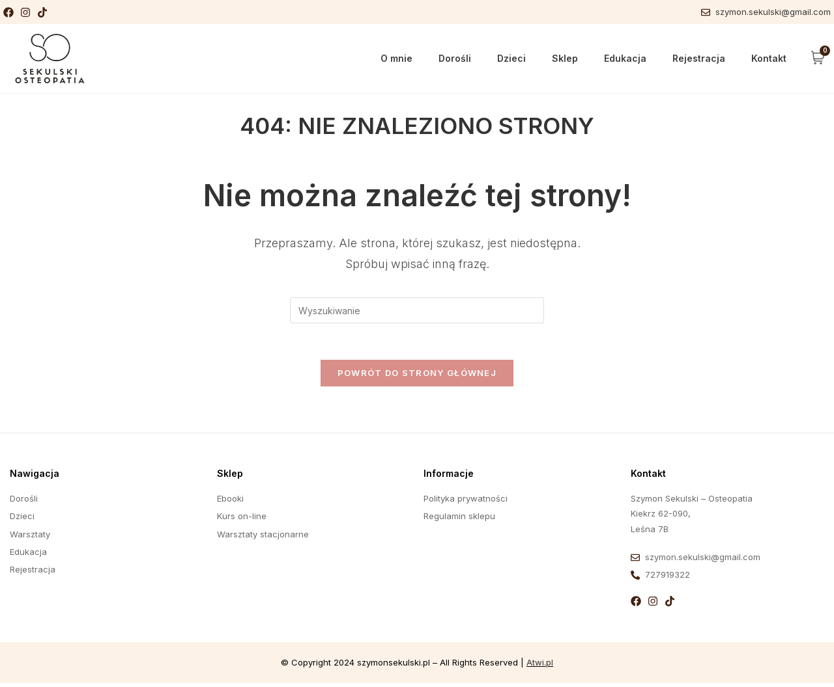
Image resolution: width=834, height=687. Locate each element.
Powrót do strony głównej (417, 376)
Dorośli (455, 58)
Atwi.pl (539, 665)
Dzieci (511, 58)
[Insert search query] (417, 310)
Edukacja (625, 58)
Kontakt (768, 58)
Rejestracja (698, 58)
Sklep (565, 58)
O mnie (396, 58)
